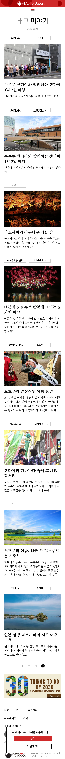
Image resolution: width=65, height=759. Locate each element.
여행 (6, 710)
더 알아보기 (32, 746)
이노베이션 (10, 718)
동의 (33, 738)
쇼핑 (25, 718)
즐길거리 (32, 710)
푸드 (18, 710)
